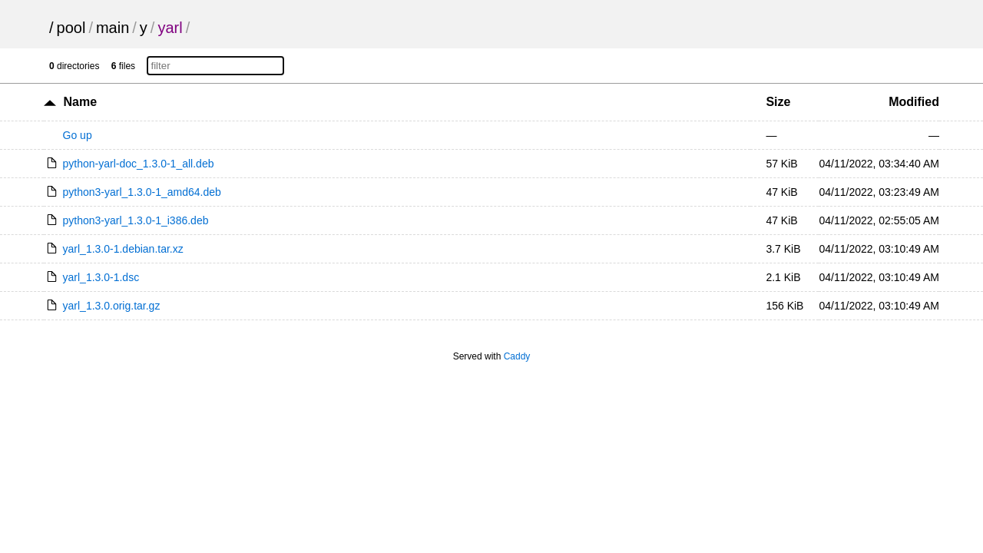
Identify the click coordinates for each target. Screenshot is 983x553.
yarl (169, 27)
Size (778, 101)
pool (71, 27)
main (112, 27)
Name (81, 101)
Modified (914, 101)
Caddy (517, 356)
